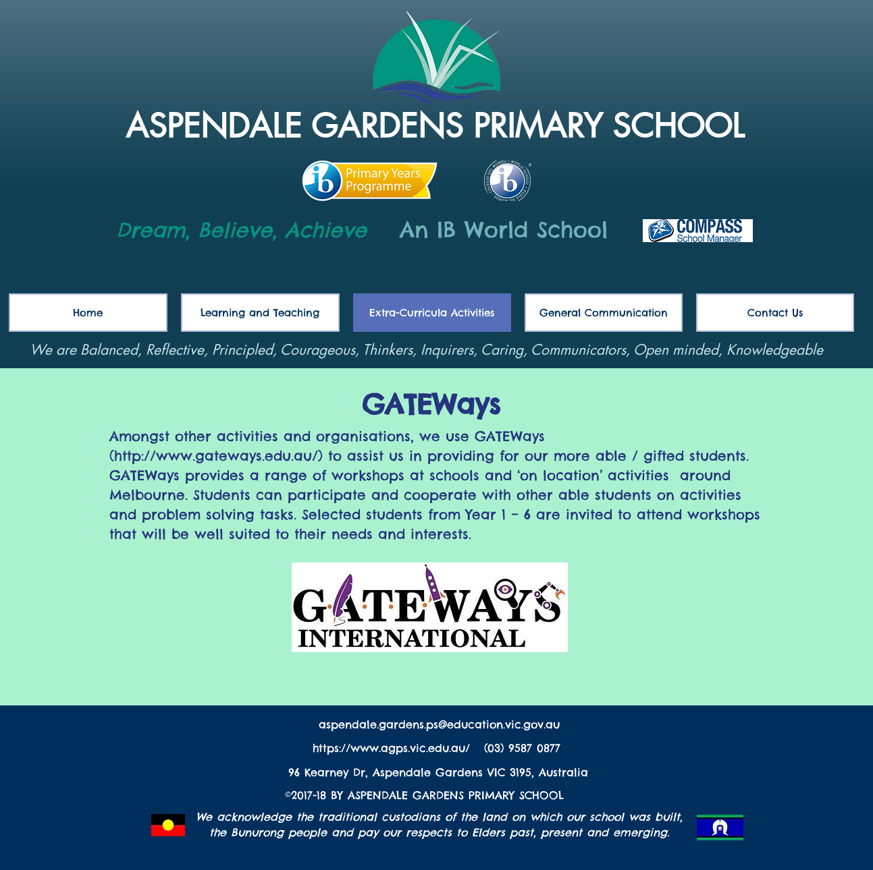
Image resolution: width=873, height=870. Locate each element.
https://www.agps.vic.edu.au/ (394, 748)
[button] (604, 312)
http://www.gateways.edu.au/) (221, 455)
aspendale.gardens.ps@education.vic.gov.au (439, 724)
